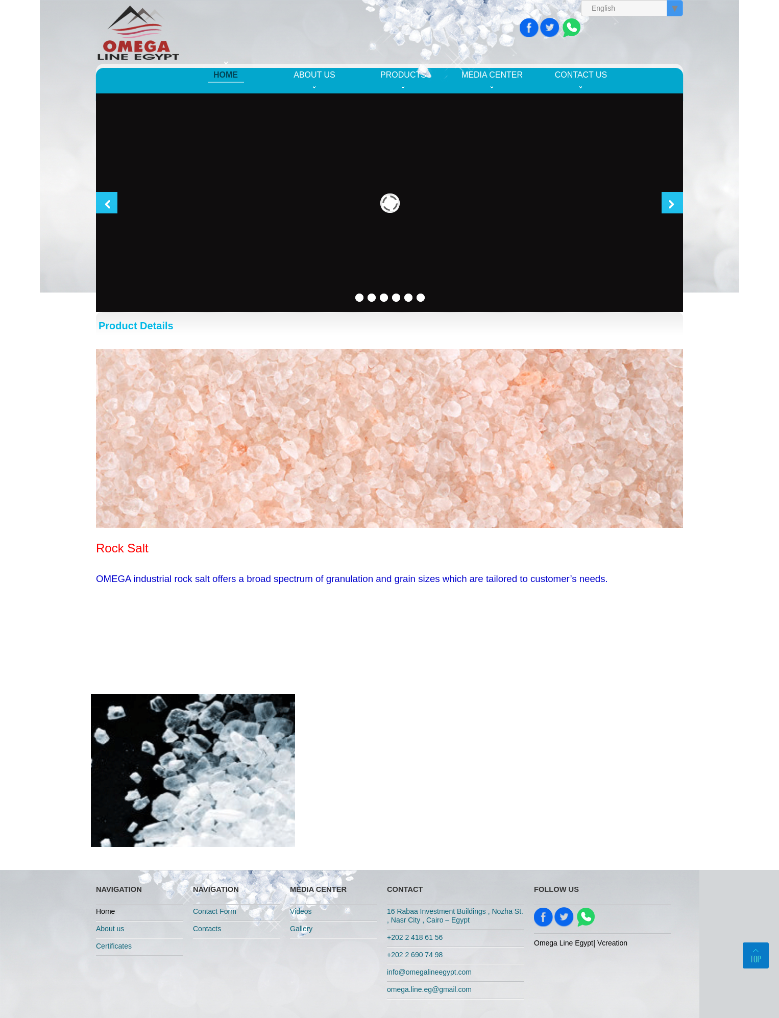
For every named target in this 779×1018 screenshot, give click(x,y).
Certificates (114, 946)
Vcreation (612, 943)
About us (314, 74)
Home (225, 74)
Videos (301, 911)
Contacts (207, 929)
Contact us (581, 74)
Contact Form (214, 911)
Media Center (492, 74)
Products (403, 74)
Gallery (301, 929)
